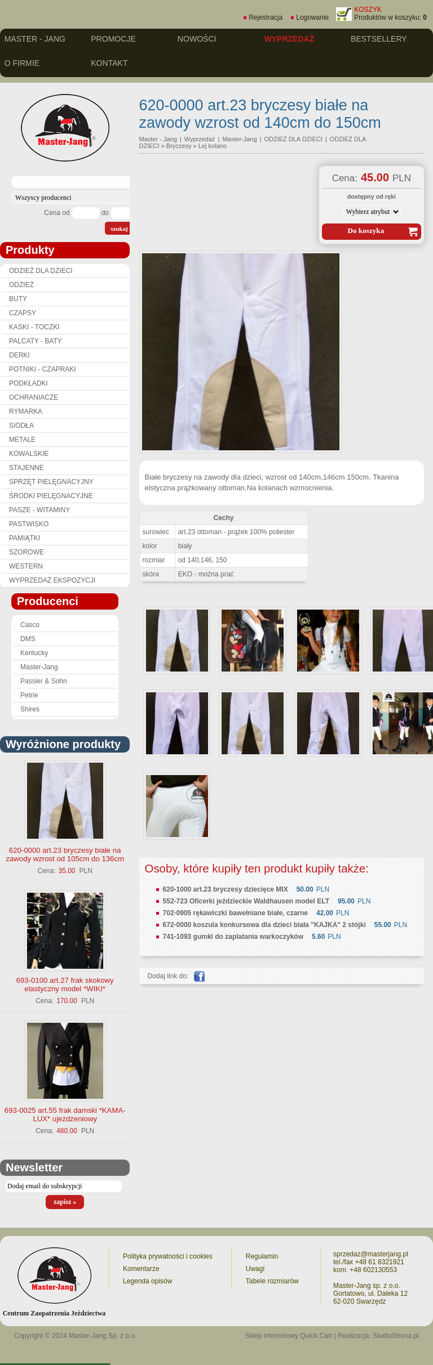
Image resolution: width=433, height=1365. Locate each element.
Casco (29, 625)
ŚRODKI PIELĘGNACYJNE (51, 496)
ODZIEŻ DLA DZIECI (41, 271)
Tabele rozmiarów (272, 1281)
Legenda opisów (147, 1281)
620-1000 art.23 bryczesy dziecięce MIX (225, 889)
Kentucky (34, 653)
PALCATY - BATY (35, 341)
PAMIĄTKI (24, 538)
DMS (28, 639)
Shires (29, 709)
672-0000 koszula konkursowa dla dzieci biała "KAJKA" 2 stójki (264, 925)
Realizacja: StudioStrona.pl (378, 1336)
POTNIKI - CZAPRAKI (42, 369)
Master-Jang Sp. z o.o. (103, 1336)
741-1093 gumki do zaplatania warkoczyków (233, 937)
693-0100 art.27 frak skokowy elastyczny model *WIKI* (65, 984)
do (105, 213)
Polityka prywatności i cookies (168, 1256)
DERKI (19, 355)
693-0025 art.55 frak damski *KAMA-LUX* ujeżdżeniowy (65, 1114)
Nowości (197, 38)
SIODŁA (21, 425)
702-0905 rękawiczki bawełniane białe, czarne (235, 913)
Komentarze (141, 1269)
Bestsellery (379, 38)
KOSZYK (368, 10)
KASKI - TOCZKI (34, 327)
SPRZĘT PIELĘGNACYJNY (51, 482)
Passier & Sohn (43, 681)
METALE (22, 440)
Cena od (56, 213)
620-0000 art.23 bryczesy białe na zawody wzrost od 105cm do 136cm (65, 854)
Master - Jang (35, 38)
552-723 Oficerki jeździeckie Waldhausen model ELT (246, 901)
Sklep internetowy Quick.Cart (288, 1336)
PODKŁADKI (28, 383)
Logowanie (312, 17)
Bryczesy (179, 145)
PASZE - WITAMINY (39, 510)
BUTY (18, 299)
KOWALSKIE (28, 454)
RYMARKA (25, 411)
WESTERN (26, 566)
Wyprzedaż (289, 38)
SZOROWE (26, 552)
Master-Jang (39, 667)
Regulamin (262, 1256)
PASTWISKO (28, 524)
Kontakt (109, 63)
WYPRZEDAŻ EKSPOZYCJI (52, 580)
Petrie (29, 695)
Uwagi (255, 1269)
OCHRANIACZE (33, 397)
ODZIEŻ (21, 285)
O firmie (22, 63)
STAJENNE (26, 468)
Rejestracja (265, 17)
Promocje (113, 38)
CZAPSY (22, 313)
